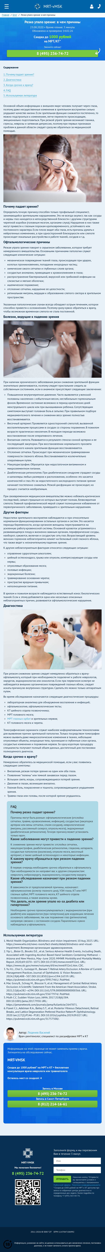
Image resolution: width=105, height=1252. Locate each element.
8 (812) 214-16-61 (52, 1104)
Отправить (62, 1179)
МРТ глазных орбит (19, 718)
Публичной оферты (62, 1185)
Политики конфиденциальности (86, 1185)
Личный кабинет (91, 6)
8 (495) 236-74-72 (99, 6)
